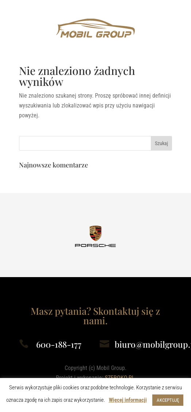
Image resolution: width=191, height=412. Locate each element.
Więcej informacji (128, 400)
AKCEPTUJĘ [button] (168, 400)
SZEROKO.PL (120, 377)
